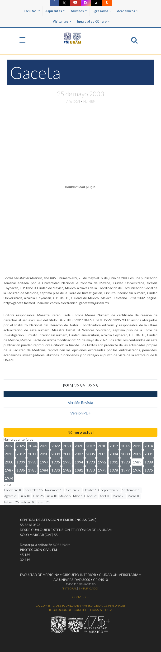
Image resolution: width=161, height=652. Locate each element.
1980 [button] (90, 470)
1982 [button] (67, 470)
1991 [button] (113, 462)
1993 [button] (90, 462)
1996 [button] (55, 462)
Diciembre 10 (13, 490)
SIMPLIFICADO (88, 588)
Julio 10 (25, 496)
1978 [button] (113, 470)
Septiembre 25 (110, 490)
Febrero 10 (28, 502)
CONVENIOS (80, 597)
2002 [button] (137, 454)
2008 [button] (67, 454)
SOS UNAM (61, 545)
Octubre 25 (73, 490)
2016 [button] (125, 445)
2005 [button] (102, 454)
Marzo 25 (119, 496)
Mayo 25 (65, 496)
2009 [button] (55, 454)
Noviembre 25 (33, 490)
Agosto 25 (11, 496)
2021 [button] (67, 445)
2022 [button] (55, 445)
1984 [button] (44, 470)
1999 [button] (20, 462)
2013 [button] (9, 454)
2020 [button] (79, 445)
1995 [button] (67, 462)
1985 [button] (32, 470)
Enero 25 (44, 502)
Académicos (127, 11)
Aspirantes (55, 11)
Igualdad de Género (93, 21)
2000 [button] (9, 462)
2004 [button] (113, 454)
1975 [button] (148, 470)
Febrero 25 (11, 502)
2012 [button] (20, 454)
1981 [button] (79, 470)
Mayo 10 (79, 496)
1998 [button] (32, 462)
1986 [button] (20, 470)
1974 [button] (9, 478)
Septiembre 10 (132, 490)
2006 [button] (90, 454)
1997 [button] (44, 462)
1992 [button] (102, 462)
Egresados (102, 11)
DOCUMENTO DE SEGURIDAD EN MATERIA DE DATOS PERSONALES (80, 605)
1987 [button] (9, 470)
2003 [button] (125, 454)
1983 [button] (55, 470)
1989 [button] (137, 462)
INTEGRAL (70, 588)
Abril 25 (92, 496)
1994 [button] (79, 462)
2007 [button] (79, 454)
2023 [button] (44, 445)
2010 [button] (44, 454)
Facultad (32, 11)
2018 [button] (102, 445)
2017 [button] (113, 445)
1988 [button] (148, 462)
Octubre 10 (91, 490)
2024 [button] (32, 445)
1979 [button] (102, 470)
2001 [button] (148, 454)
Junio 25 (38, 496)
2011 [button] (32, 454)
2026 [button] (9, 445)
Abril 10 (105, 496)
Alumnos (79, 11)
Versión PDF (80, 413)
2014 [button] (148, 445)
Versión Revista (80, 402)
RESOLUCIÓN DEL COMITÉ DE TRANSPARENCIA (80, 610)
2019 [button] (90, 445)
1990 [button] (125, 462)
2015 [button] (137, 445)
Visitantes (62, 21)
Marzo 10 (134, 496)
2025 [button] (20, 445)
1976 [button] (137, 470)
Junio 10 (51, 496)
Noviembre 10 (54, 490)
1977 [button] (125, 470)
